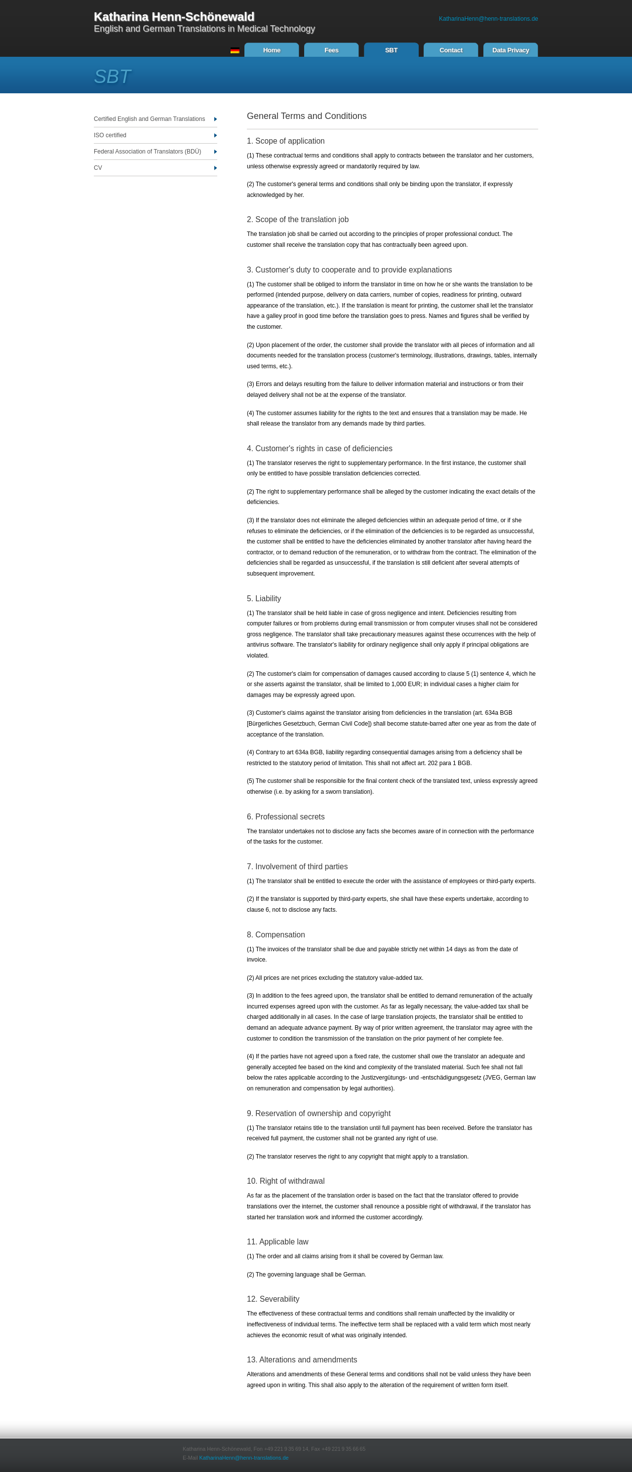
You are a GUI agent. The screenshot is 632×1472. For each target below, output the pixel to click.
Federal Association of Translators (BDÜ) (147, 151)
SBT (391, 50)
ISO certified (110, 135)
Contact (450, 50)
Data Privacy (510, 50)
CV (98, 167)
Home (271, 50)
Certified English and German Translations (149, 119)
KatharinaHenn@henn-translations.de (488, 18)
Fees (331, 50)
